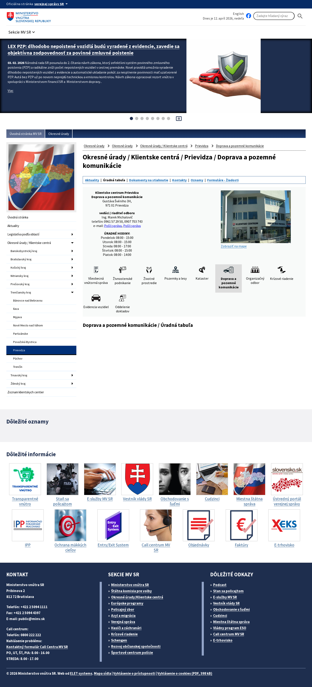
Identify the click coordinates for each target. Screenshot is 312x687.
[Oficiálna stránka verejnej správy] (51, 3)
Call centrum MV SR (228, 634)
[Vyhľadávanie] (274, 16)
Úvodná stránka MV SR (26, 134)
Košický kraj (18, 267)
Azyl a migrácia (123, 615)
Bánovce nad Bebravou (27, 300)
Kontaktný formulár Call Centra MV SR (37, 647)
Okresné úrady (58, 134)
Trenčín (17, 367)
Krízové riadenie (124, 634)
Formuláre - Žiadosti (223, 180)
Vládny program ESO (229, 628)
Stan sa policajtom (228, 591)
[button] (22, 31)
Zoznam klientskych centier (25, 392)
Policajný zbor (122, 609)
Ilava (16, 309)
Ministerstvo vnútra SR (130, 584)
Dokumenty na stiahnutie (148, 180)
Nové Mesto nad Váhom (28, 325)
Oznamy (197, 180)
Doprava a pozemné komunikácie (240, 146)
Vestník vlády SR (226, 603)
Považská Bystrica (24, 342)
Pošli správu (113, 226)
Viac (10, 90)
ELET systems (81, 673)
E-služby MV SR (225, 597)
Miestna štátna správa (231, 621)
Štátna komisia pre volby (131, 591)
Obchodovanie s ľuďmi (231, 609)
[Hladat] (300, 16)
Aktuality (13, 226)
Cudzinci (220, 615)
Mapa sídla (102, 673)
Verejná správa (123, 621)
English (238, 13)
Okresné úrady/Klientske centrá (137, 597)
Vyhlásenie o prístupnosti (134, 673)
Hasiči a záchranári (126, 628)
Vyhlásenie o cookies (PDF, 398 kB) (184, 673)
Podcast (220, 584)
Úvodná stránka (17, 217)
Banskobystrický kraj (24, 251)
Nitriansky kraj (19, 276)
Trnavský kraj (19, 375)
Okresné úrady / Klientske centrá (29, 243)
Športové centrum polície (132, 652)
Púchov (17, 358)
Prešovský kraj (20, 284)
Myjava (17, 317)
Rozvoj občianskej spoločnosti (136, 646)
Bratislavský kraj (21, 259)
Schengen (119, 640)
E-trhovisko (222, 640)
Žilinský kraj (18, 383)
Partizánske (20, 334)
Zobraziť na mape (256, 219)
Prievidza (19, 350)
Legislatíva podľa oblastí (23, 234)
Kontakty (179, 180)
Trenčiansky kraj (21, 292)
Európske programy (127, 603)
